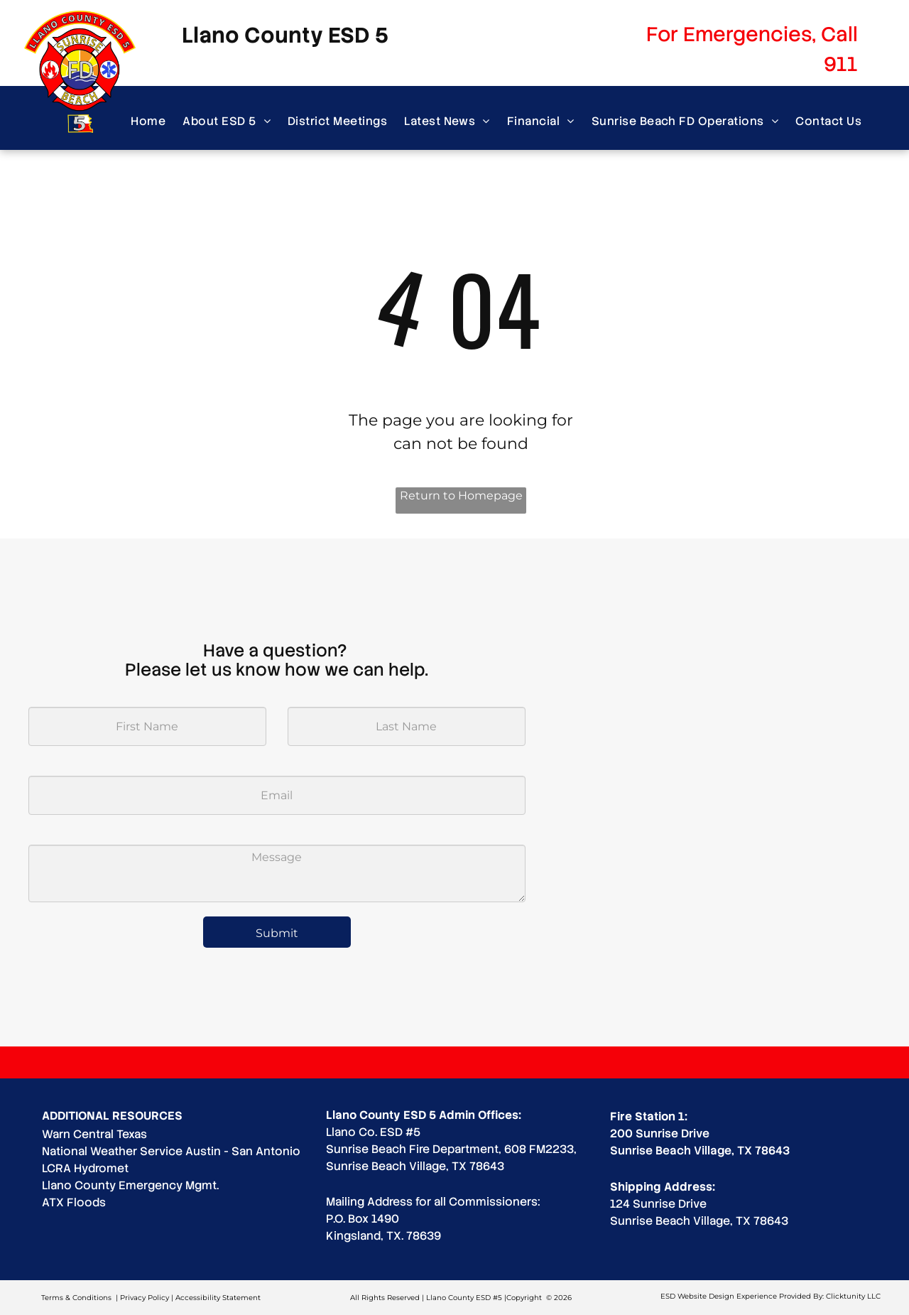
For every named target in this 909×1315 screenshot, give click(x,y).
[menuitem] (148, 121)
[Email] (277, 795)
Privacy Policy (144, 1297)
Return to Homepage (461, 495)
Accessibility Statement (218, 1297)
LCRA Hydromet (85, 1168)
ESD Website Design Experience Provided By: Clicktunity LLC (770, 1296)
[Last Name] (407, 726)
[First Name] (147, 726)
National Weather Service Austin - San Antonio (171, 1151)
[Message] (277, 873)
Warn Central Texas (94, 1134)
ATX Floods (74, 1202)
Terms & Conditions (76, 1297)
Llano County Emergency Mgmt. (130, 1185)
